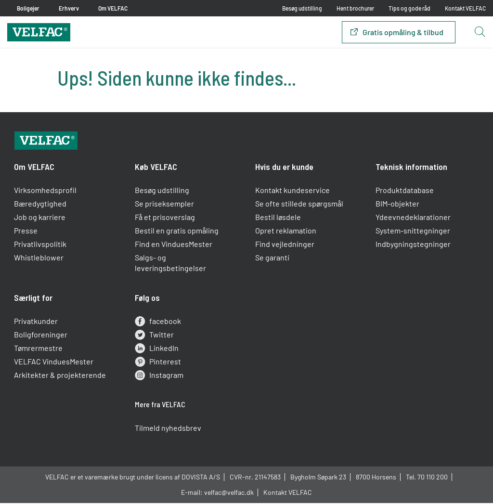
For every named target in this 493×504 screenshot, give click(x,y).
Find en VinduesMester (173, 246)
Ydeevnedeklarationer (413, 219)
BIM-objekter (397, 206)
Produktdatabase (405, 192)
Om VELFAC (34, 169)
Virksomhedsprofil (45, 192)
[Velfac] (38, 31)
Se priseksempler (164, 206)
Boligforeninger (41, 337)
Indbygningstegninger (413, 246)
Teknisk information (411, 169)
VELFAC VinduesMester (54, 364)
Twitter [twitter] (154, 337)
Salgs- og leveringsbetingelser (170, 265)
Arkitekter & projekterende (60, 377)
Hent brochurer (355, 8)
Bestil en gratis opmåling (177, 233)
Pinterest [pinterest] (158, 364)
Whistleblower (39, 260)
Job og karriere (40, 219)
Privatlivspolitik (40, 246)
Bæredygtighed (40, 206)
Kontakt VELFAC (465, 8)
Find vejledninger (284, 246)
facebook (158, 324)
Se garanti (272, 260)
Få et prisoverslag (165, 219)
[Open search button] (479, 32)
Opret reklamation (285, 233)
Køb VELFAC (156, 169)
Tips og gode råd (409, 8)
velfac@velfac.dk (229, 494)
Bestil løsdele (278, 219)
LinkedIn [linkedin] (157, 351)
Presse (26, 233)
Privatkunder (36, 323)
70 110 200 (432, 479)
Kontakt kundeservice (292, 192)
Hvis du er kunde (284, 169)
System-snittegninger (413, 233)
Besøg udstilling (302, 8)
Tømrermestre (38, 350)
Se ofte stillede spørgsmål (299, 206)
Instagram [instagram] (159, 378)
